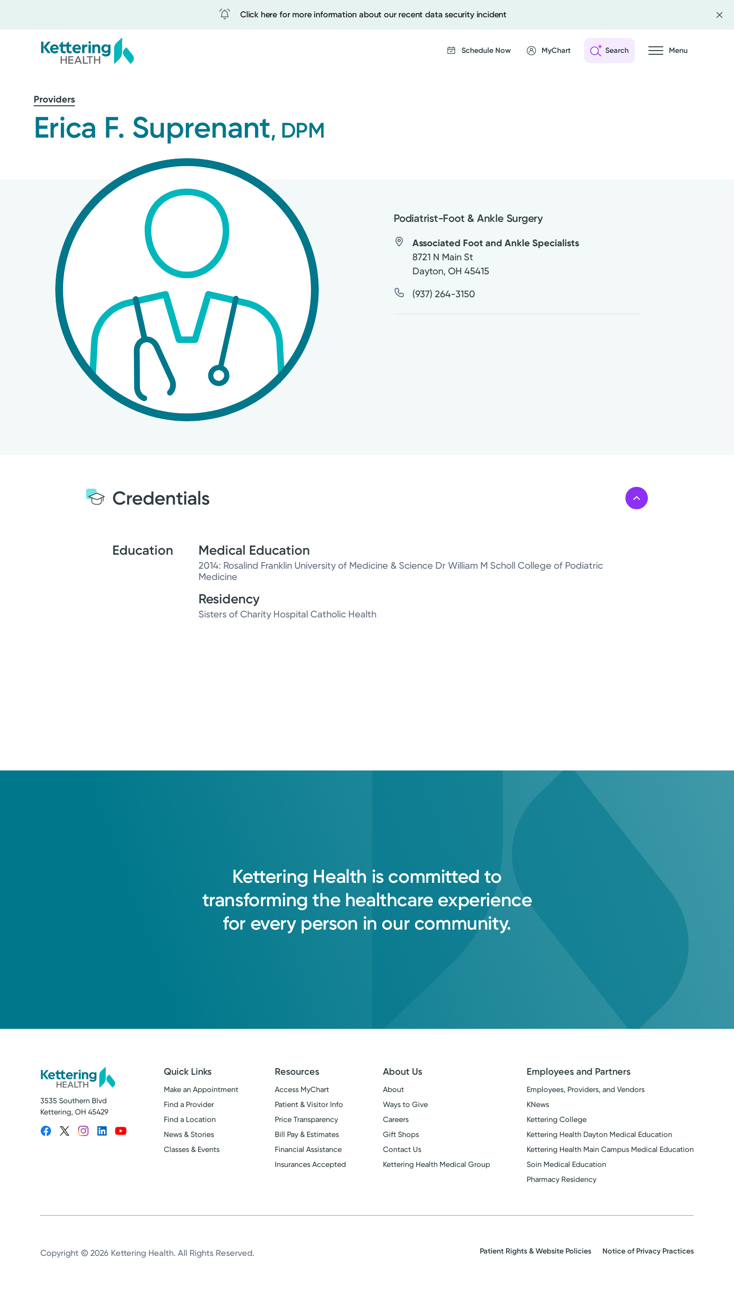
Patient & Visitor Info (309, 1104)
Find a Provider (189, 1104)
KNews (538, 1104)
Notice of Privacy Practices (648, 1251)
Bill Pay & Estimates (307, 1134)
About (393, 1089)
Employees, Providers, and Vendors (586, 1089)
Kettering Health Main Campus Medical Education (610, 1149)
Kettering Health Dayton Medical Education (599, 1134)
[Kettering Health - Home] (87, 50)
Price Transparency (306, 1119)
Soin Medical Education (566, 1164)
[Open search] (609, 50)
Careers (396, 1119)
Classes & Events (192, 1149)
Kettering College (557, 1119)
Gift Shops (401, 1134)
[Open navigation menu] (668, 50)
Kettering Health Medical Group (436, 1164)
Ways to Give (405, 1104)
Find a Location (190, 1119)
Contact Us (402, 1149)
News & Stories (189, 1134)
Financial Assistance (308, 1149)
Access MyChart (302, 1089)
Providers (54, 99)
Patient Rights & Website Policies (535, 1251)
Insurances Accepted (310, 1164)
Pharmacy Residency (561, 1179)
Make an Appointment (201, 1089)
